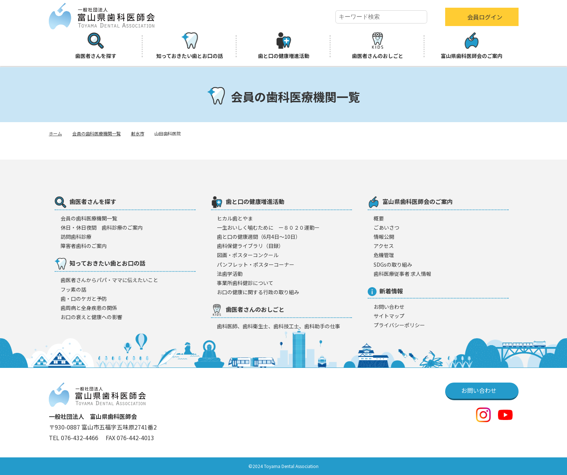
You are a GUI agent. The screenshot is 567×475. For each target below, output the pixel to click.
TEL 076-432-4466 (74, 437)
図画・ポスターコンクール (248, 255)
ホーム (55, 133)
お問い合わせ (389, 306)
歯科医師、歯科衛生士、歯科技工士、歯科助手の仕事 (278, 326)
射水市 (137, 133)
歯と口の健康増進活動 (283, 45)
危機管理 (384, 255)
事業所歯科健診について (245, 282)
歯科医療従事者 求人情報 (402, 273)
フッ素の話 (73, 289)
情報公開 (384, 236)
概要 (379, 218)
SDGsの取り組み (393, 264)
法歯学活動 (230, 273)
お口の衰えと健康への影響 (91, 317)
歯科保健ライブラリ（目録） (250, 245)
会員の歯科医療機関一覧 (96, 133)
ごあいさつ (386, 227)
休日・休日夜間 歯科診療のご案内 (102, 227)
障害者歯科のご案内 (84, 245)
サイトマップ (389, 315)
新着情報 (385, 291)
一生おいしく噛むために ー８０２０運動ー (268, 227)
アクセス (384, 245)
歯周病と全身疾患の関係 (89, 307)
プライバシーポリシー (399, 325)
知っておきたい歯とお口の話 (189, 45)
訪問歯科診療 (76, 236)
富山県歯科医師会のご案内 (471, 45)
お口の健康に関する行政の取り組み (258, 292)
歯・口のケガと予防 (84, 298)
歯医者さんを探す (95, 45)
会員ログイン (484, 16)
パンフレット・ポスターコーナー (255, 264)
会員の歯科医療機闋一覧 (89, 218)
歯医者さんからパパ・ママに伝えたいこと (109, 280)
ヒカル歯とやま (235, 218)
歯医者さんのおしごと (377, 45)
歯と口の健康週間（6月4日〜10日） (259, 236)
